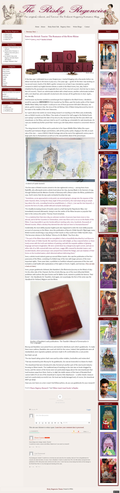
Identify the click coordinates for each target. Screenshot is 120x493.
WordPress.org (8, 110)
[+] (66, 422)
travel (60, 388)
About (43, 27)
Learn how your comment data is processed (69, 427)
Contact (87, 27)
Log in (6, 105)
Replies (75, 388)
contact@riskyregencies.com (10, 98)
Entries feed (8, 107)
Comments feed (9, 109)
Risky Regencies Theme (55, 489)
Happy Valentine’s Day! (11, 61)
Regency (38, 388)
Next (35, 32)
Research (4, 83)
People (4, 79)
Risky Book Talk (53, 27)
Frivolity (4, 77)
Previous (28, 32)
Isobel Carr (8, 39)
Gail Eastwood (9, 37)
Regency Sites (65, 27)
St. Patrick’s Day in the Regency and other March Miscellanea (11, 57)
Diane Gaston (8, 34)
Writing (4, 85)
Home (37, 27)
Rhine (55, 388)
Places (4, 81)
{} (64, 422)
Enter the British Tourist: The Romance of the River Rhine (52, 36)
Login (88, 410)
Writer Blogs (77, 27)
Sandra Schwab (46, 39)
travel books (66, 388)
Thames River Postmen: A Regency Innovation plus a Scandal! (12, 52)
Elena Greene (8, 36)
